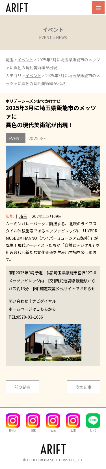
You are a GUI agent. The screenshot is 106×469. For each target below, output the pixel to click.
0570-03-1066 (30, 317)
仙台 (53, 428)
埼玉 (10, 59)
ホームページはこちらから (32, 309)
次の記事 (84, 387)
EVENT (15, 138)
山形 (73, 428)
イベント (25, 59)
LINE (93, 428)
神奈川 (13, 428)
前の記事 (22, 387)
